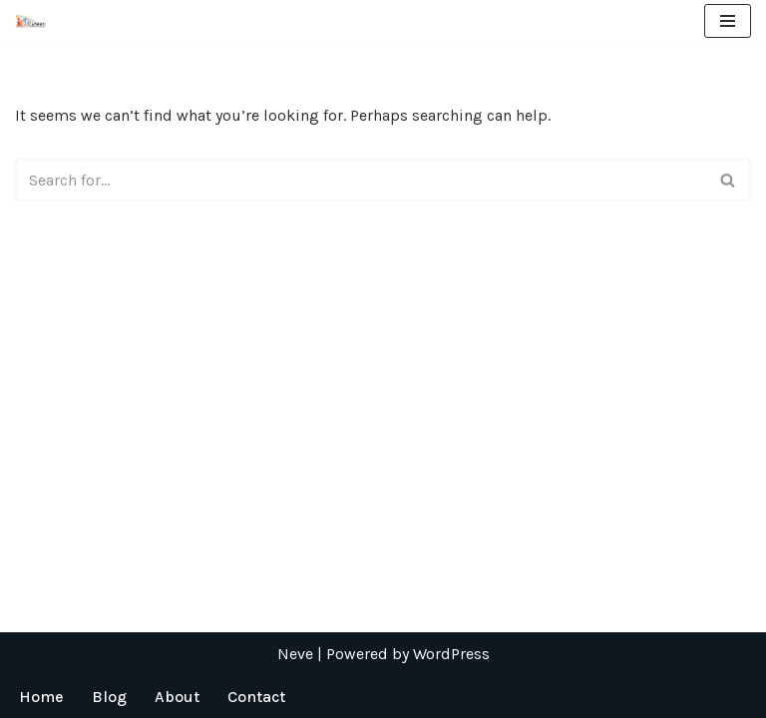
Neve (295, 653)
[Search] (360, 180)
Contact (256, 696)
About (177, 696)
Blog (109, 696)
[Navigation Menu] (727, 21)
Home (41, 696)
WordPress (451, 653)
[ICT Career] (31, 20)
